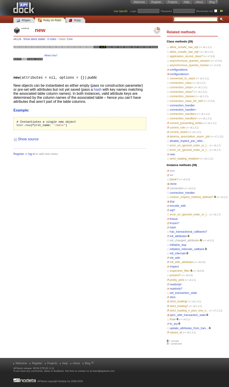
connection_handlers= (184, 118)
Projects (172, 2)
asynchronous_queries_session (190, 60)
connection (177, 188)
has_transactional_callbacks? (188, 231)
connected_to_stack (182, 78)
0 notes (51, 39)
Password (166, 11)
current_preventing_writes (186, 123)
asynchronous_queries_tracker (189, 65)
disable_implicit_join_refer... (187, 141)
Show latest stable (34, 39)
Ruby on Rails (49, 20)
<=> (172, 170)
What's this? (50, 55)
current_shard (178, 132)
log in (31, 155)
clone (173, 183)
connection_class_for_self (186, 101)
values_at (176, 332)
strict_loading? (179, 306)
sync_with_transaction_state (188, 315)
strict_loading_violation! (184, 158)
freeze (174, 219)
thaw (173, 319)
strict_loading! (178, 301)
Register (156, 2)
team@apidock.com (104, 371)
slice (173, 297)
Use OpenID (120, 11)
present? (175, 275)
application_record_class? (186, 56)
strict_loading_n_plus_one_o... (189, 310)
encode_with (178, 205)
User (20, 126)
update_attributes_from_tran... (189, 328)
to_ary (174, 323)
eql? (172, 210)
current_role (177, 127)
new (172, 154)
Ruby (75, 20)
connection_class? (181, 91)
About (199, 2)
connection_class (181, 82)
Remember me (204, 11)
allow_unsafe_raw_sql (184, 47)
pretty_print (177, 280)
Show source (28, 140)
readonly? (176, 288)
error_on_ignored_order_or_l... (189, 145)
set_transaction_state (183, 292)
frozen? (174, 223)
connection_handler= (183, 109)
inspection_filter (180, 270)
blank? (174, 179)
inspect (174, 266)
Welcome (139, 2)
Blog (212, 2)
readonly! (176, 284)
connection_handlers (183, 114)
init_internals (178, 253)
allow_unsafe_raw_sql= (184, 51)
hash (173, 227)
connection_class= (181, 87)
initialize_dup (178, 244)
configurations (179, 69)
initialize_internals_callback (187, 249)
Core (70, 39)
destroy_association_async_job (190, 136)
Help (186, 2)
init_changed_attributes (184, 240)
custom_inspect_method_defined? (191, 197)
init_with (175, 257)
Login (133, 11)
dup (172, 201)
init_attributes (178, 236)
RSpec (23, 20)
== (171, 175)
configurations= (179, 74)
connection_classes (182, 96)
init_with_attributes (181, 262)
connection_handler (182, 105)
